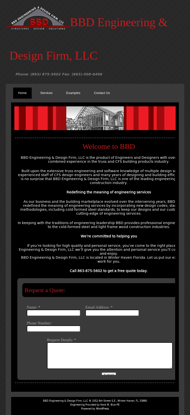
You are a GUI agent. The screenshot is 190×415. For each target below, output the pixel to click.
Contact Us (102, 93)
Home (22, 93)
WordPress (102, 408)
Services (46, 93)
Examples (73, 93)
